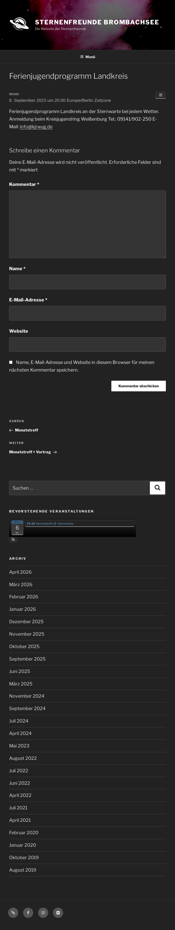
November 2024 (26, 696)
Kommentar (24, 184)
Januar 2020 (22, 845)
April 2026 (20, 572)
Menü (87, 57)
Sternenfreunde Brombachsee (97, 22)
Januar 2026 (22, 609)
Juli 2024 (18, 721)
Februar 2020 (23, 832)
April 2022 (20, 795)
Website (18, 331)
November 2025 (26, 634)
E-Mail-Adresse (28, 299)
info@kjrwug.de (36, 126)
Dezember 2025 (26, 621)
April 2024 (20, 733)
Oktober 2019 (24, 857)
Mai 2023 (19, 745)
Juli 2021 (18, 807)
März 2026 (20, 584)
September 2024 (27, 708)
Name (17, 268)
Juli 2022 (18, 770)
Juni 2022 (19, 783)
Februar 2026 (23, 596)
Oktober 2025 (24, 646)
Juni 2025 (19, 671)
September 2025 (27, 659)
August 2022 (23, 758)
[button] (13, 539)
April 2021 (20, 820)
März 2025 (20, 683)
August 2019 (22, 870)
